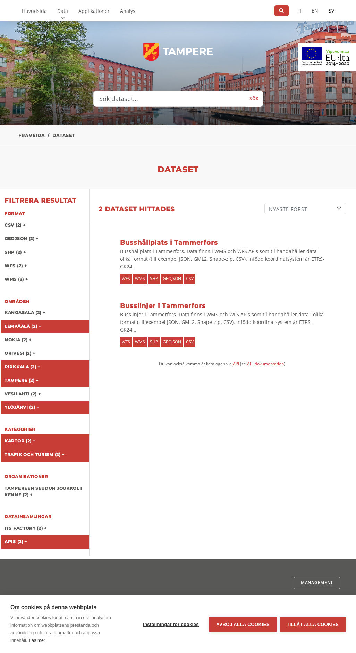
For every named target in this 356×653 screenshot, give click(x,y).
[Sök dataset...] (169, 99)
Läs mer (37, 640)
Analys (127, 11)
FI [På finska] (299, 10)
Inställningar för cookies (171, 624)
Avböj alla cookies (243, 624)
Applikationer (94, 11)
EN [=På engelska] (315, 10)
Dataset (63, 135)
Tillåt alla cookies (313, 624)
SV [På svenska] (331, 10)
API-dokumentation (265, 364)
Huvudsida (34, 11)
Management (317, 583)
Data (62, 11)
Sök (253, 98)
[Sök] (281, 10)
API (236, 364)
